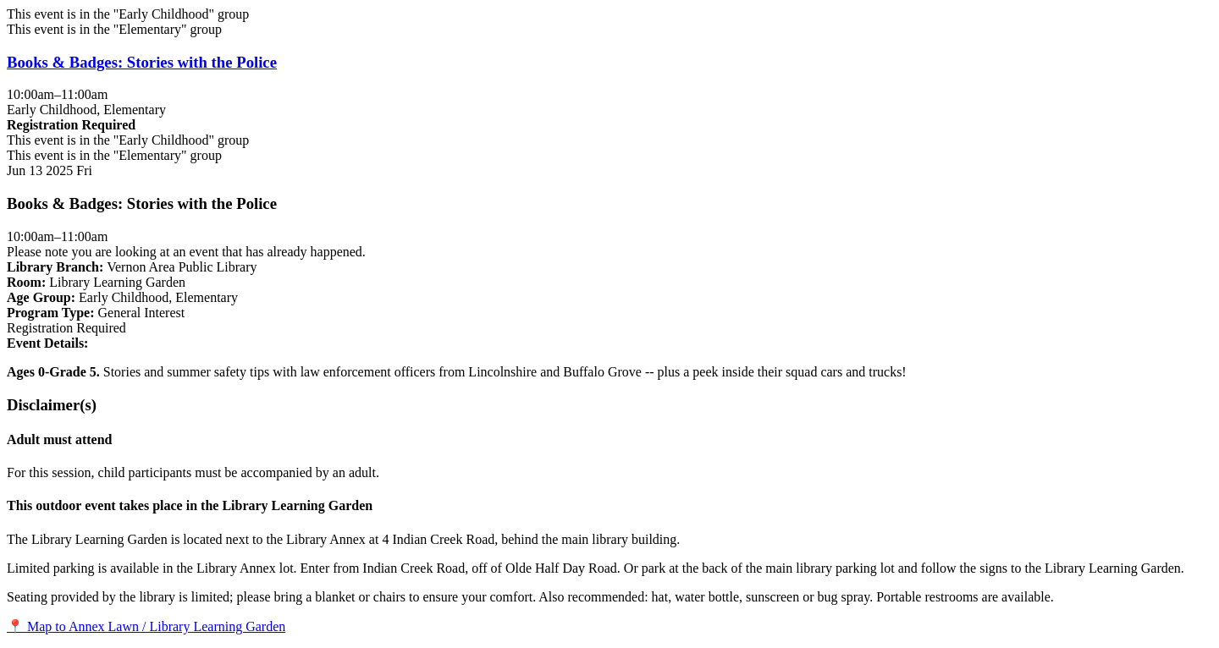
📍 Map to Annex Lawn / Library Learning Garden (146, 626)
